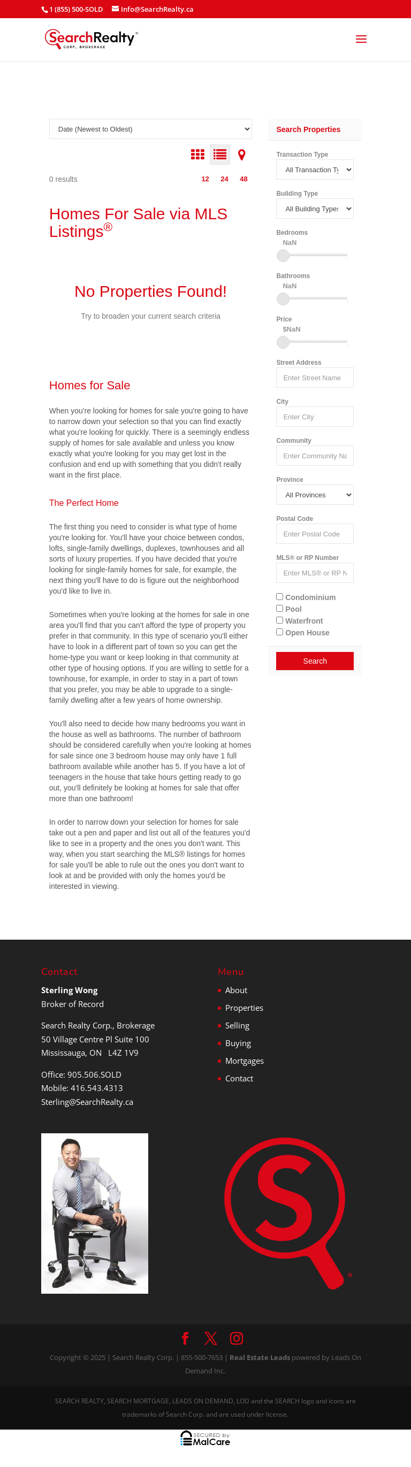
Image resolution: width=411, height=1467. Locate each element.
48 (243, 179)
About (236, 990)
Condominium (306, 597)
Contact (239, 1078)
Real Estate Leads (260, 1357)
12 (205, 179)
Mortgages (244, 1060)
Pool (288, 609)
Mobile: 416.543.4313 (82, 1087)
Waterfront (299, 621)
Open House (302, 632)
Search (315, 661)
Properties (244, 1007)
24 (224, 179)
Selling (237, 1025)
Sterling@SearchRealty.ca (87, 1101)
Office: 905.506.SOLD (81, 1074)
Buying (238, 1043)
